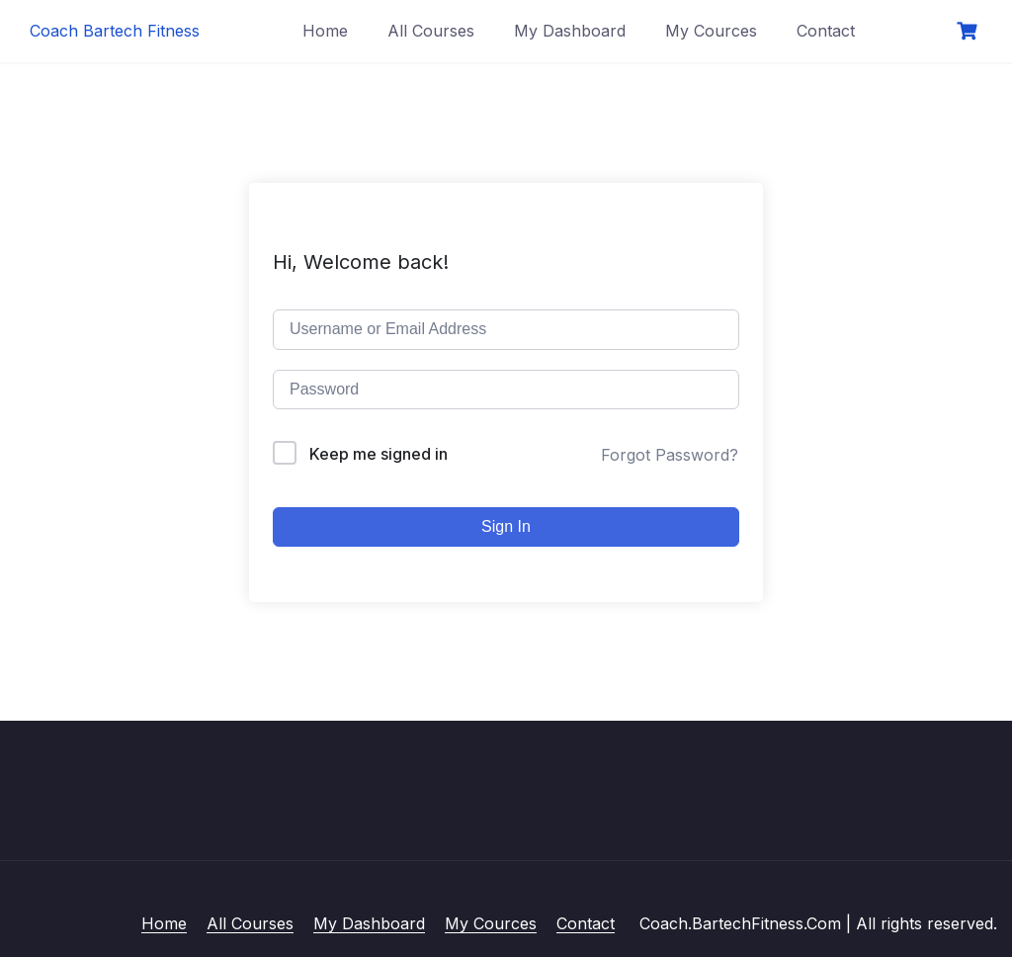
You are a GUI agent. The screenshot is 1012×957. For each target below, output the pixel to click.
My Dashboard (570, 31)
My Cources (711, 31)
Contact (826, 31)
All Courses (430, 31)
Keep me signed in (378, 454)
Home (325, 31)
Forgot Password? (669, 455)
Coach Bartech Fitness (115, 31)
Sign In (506, 526)
